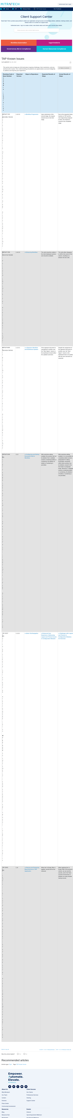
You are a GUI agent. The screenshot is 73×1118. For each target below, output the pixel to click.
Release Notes (25, 9)
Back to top (4, 1049)
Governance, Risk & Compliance (19, 49)
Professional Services (32, 1095)
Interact (29, 1112)
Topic (10, 1064)
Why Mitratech (6, 1092)
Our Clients (30, 1092)
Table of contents (64, 68)
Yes (20, 1054)
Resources (5, 1109)
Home (6, 9)
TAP (14, 9)
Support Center (31, 1100)
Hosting (29, 1098)
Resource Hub (6, 1115)
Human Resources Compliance (54, 49)
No (26, 1054)
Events (29, 1109)
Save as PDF (70, 62)
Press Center (5, 1103)
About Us (5, 1089)
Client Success (31, 1089)
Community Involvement (9, 1106)
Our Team (4, 1095)
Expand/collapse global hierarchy (1, 8)
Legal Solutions (54, 43)
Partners (4, 1100)
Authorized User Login (65, 4)
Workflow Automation (19, 43)
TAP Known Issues (21, 1064)
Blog (3, 1112)
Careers (4, 1098)
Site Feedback (57, 9)
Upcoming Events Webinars (34, 1115)
